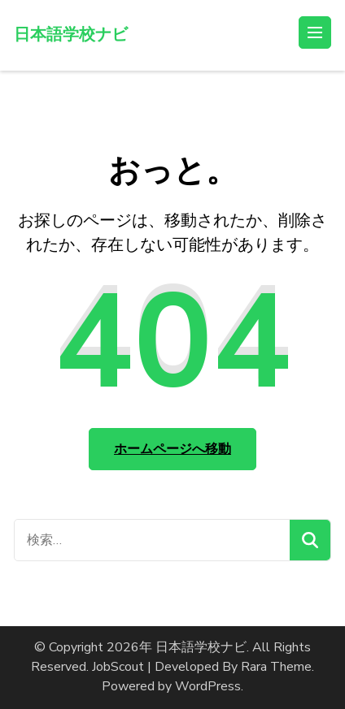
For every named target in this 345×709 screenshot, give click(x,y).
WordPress (208, 686)
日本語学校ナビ (71, 34)
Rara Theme (276, 667)
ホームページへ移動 (172, 449)
